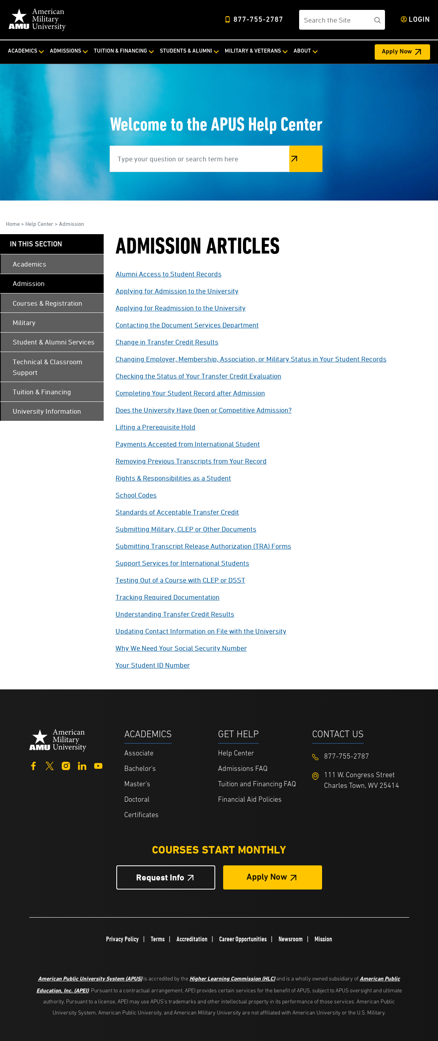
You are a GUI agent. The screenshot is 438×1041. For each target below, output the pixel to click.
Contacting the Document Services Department (187, 325)
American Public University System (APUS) (90, 978)
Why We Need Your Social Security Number (181, 648)
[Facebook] (33, 765)
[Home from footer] (58, 739)
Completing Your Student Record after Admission (190, 393)
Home (13, 223)
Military (24, 322)
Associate (139, 753)
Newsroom (291, 939)
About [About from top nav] (302, 51)
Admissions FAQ (242, 769)
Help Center (39, 223)
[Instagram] (66, 765)
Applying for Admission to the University (177, 291)
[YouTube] (98, 765)
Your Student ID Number (153, 665)
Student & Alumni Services (54, 342)
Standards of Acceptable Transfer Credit (177, 512)
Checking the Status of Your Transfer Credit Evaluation (198, 376)
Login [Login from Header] (419, 20)
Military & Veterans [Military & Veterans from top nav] (253, 51)
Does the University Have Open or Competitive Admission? (204, 410)
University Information (47, 411)
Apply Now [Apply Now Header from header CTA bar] (397, 52)
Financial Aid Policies (250, 800)
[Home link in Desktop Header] (37, 20)
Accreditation (191, 939)
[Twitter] (50, 765)
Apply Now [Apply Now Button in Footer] (266, 877)
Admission (71, 223)
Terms (158, 939)
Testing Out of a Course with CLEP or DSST (180, 580)
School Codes (136, 495)
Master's (137, 784)
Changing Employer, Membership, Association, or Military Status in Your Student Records (251, 359)
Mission (323, 939)
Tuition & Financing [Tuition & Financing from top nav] (120, 51)
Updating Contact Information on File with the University (201, 631)
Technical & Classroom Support (47, 367)
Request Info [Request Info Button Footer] (160, 877)
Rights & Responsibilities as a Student (173, 478)
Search (305, 159)
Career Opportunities (243, 939)
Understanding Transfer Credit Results (175, 614)
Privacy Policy (122, 939)
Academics (29, 264)
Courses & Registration (47, 303)
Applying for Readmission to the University (181, 308)
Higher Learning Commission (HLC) (232, 978)
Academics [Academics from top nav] (22, 51)
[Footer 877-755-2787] (359, 756)
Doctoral (137, 800)
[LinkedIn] (82, 765)
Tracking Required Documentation (168, 597)
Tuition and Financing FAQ (257, 784)
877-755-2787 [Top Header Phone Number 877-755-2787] (258, 20)
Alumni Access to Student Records (169, 274)
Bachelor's (140, 769)
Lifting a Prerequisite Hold (155, 427)
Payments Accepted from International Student (188, 444)
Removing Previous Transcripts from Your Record (191, 461)
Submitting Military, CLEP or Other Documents (186, 529)
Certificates (141, 815)
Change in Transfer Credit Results (167, 342)
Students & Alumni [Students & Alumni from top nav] (186, 51)
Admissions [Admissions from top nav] (65, 51)
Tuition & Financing (42, 392)
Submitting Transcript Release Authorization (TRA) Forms (203, 546)
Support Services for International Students (182, 563)
